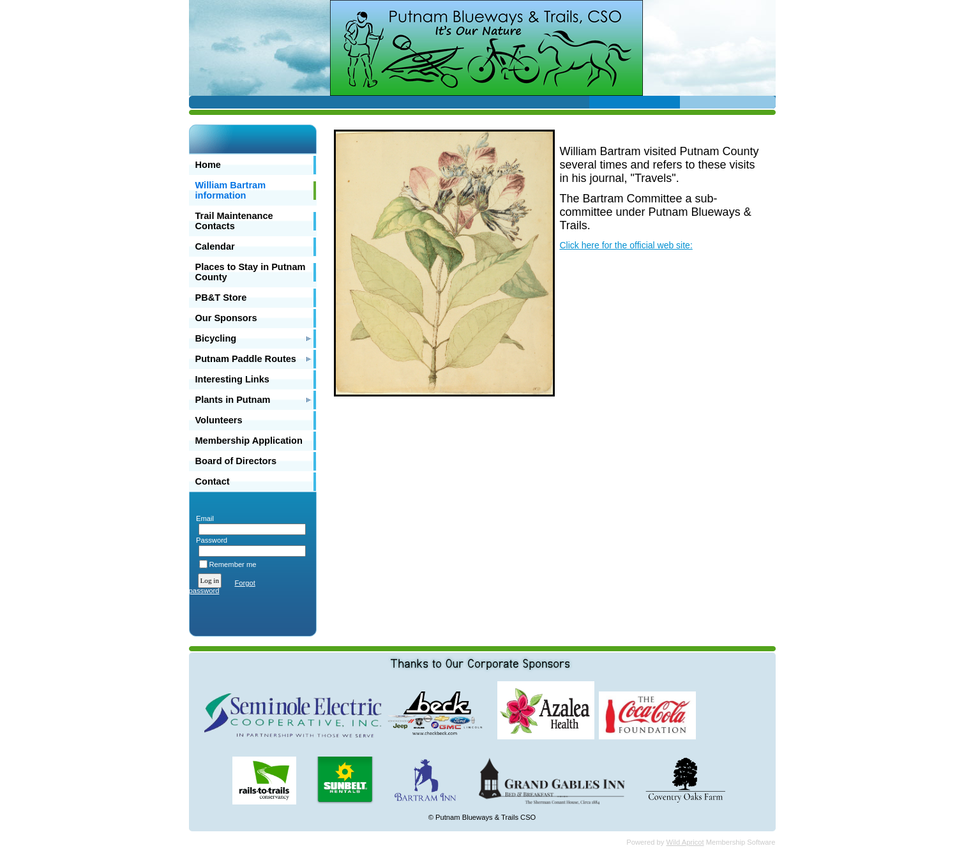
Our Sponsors (226, 318)
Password (210, 540)
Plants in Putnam (233, 400)
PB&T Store (221, 297)
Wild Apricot (685, 842)
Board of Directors (236, 461)
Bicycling (216, 338)
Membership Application (249, 440)
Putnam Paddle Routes (245, 359)
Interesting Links (232, 379)
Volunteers (219, 420)
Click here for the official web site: (626, 245)
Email (203, 518)
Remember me (233, 564)
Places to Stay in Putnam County (250, 272)
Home (208, 165)
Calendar (215, 246)
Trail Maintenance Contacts (234, 221)
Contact (212, 481)
